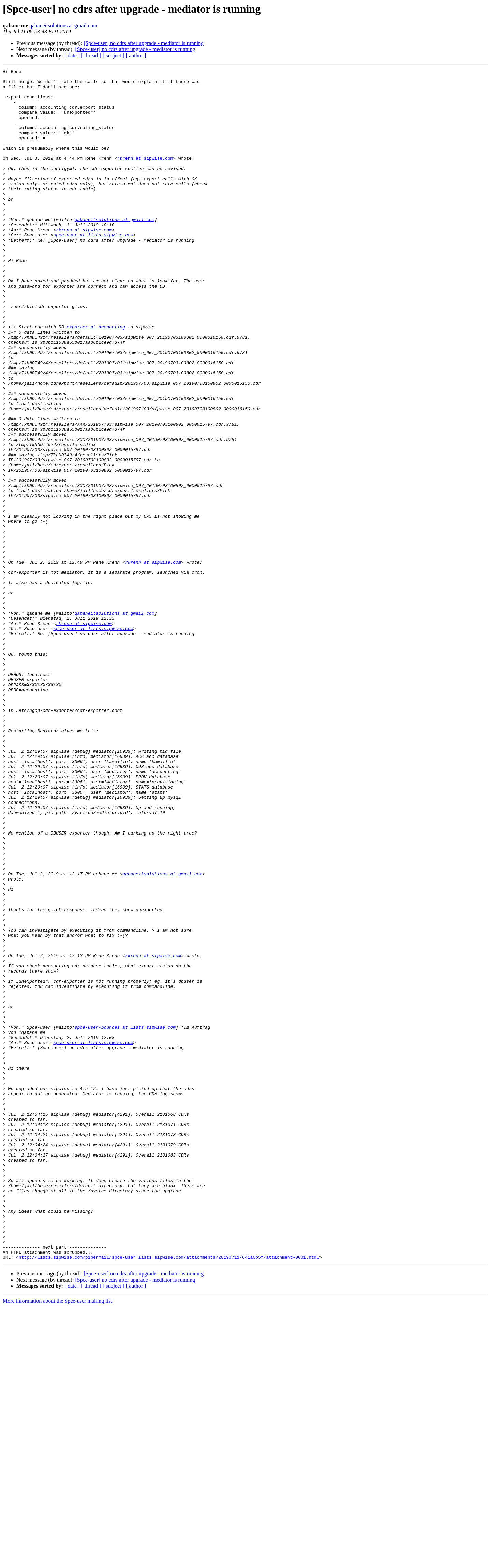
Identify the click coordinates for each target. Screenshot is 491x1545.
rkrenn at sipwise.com (145, 176)
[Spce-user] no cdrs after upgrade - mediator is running (144, 43)
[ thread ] (91, 55)
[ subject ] (113, 55)
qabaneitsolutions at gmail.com (63, 25)
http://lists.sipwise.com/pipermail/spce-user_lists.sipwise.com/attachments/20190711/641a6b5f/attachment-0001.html (169, 1495)
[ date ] (72, 55)
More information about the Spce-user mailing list (57, 1539)
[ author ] (136, 55)
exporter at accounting (95, 379)
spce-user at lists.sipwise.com (93, 268)
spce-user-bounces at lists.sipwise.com (125, 1219)
